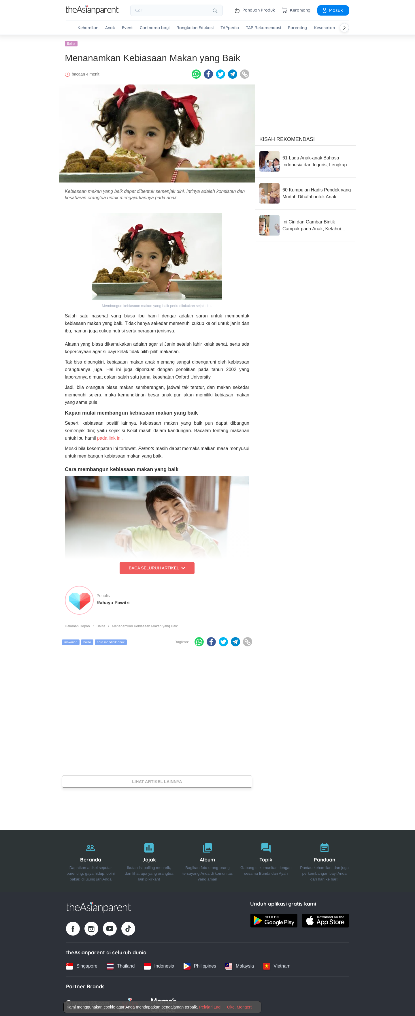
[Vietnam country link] (276, 964)
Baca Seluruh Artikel (157, 567)
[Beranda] (90, 859)
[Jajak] (149, 859)
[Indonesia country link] (159, 964)
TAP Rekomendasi (263, 27)
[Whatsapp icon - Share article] (196, 73)
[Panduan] (324, 859)
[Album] (207, 859)
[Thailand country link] (121, 964)
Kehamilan (88, 27)
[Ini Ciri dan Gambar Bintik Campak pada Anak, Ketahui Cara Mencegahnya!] (305, 224)
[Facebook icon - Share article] (208, 73)
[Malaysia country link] (239, 964)
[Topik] (266, 859)
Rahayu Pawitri (113, 601)
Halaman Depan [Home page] (77, 625)
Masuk (332, 10)
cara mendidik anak (110, 641)
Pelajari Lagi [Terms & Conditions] (210, 1007)
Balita (71, 42)
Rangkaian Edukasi (195, 27)
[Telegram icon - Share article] (232, 73)
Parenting (297, 27)
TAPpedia (229, 27)
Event (127, 27)
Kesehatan (324, 27)
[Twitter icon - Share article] (220, 73)
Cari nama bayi (154, 27)
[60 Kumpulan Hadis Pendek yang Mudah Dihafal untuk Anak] (305, 192)
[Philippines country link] (200, 964)
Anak (110, 27)
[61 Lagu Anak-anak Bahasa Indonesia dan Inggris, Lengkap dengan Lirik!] (305, 160)
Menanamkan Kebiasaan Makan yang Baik (145, 625)
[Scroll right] (344, 27)
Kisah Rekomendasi (287, 138)
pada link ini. (110, 436)
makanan (70, 641)
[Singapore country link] (81, 964)
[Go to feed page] (92, 13)
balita (87, 641)
